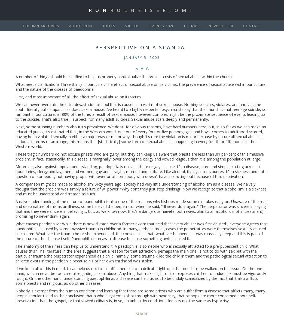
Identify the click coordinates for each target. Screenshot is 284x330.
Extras (191, 25)
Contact (252, 25)
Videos (132, 25)
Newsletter (221, 25)
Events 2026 (161, 25)
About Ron (80, 25)
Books (109, 25)
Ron (142, 10)
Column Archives (41, 25)
